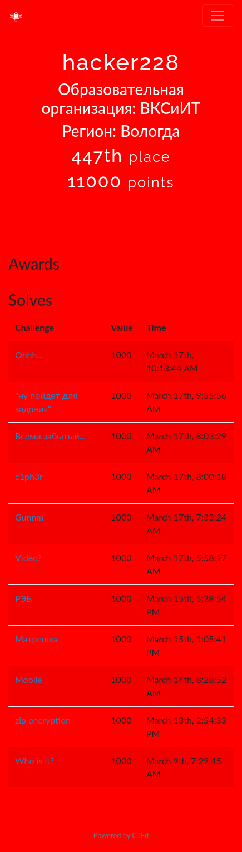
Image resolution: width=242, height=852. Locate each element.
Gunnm (29, 517)
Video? (28, 557)
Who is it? (34, 760)
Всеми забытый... (50, 435)
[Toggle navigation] (217, 15)
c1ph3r (29, 476)
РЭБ (23, 598)
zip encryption (43, 720)
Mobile (28, 679)
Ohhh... (29, 354)
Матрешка (36, 638)
